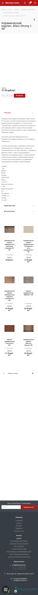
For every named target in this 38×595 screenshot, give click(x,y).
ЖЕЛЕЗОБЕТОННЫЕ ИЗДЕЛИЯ (19, 544)
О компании (19, 520)
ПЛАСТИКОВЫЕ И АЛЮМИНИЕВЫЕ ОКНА (19, 552)
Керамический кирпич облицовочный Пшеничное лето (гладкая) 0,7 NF (28, 246)
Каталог (19, 535)
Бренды (19, 523)
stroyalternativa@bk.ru (20, 578)
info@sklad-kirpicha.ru (20, 580)
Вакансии (19, 525)
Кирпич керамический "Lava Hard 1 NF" (9, 342)
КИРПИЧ (19, 538)
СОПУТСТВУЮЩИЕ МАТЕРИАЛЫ (19, 554)
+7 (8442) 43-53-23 (18, 565)
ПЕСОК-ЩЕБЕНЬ (19, 546)
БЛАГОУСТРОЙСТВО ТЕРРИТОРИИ (19, 557)
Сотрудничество (19, 531)
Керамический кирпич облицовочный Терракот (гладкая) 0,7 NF (9, 295)
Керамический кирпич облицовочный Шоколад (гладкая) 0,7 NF (9, 245)
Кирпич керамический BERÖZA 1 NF (28, 293)
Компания (19, 517)
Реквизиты (19, 528)
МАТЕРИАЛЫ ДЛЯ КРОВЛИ (19, 541)
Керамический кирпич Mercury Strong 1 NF (28, 342)
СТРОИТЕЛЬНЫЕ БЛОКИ (19, 549)
